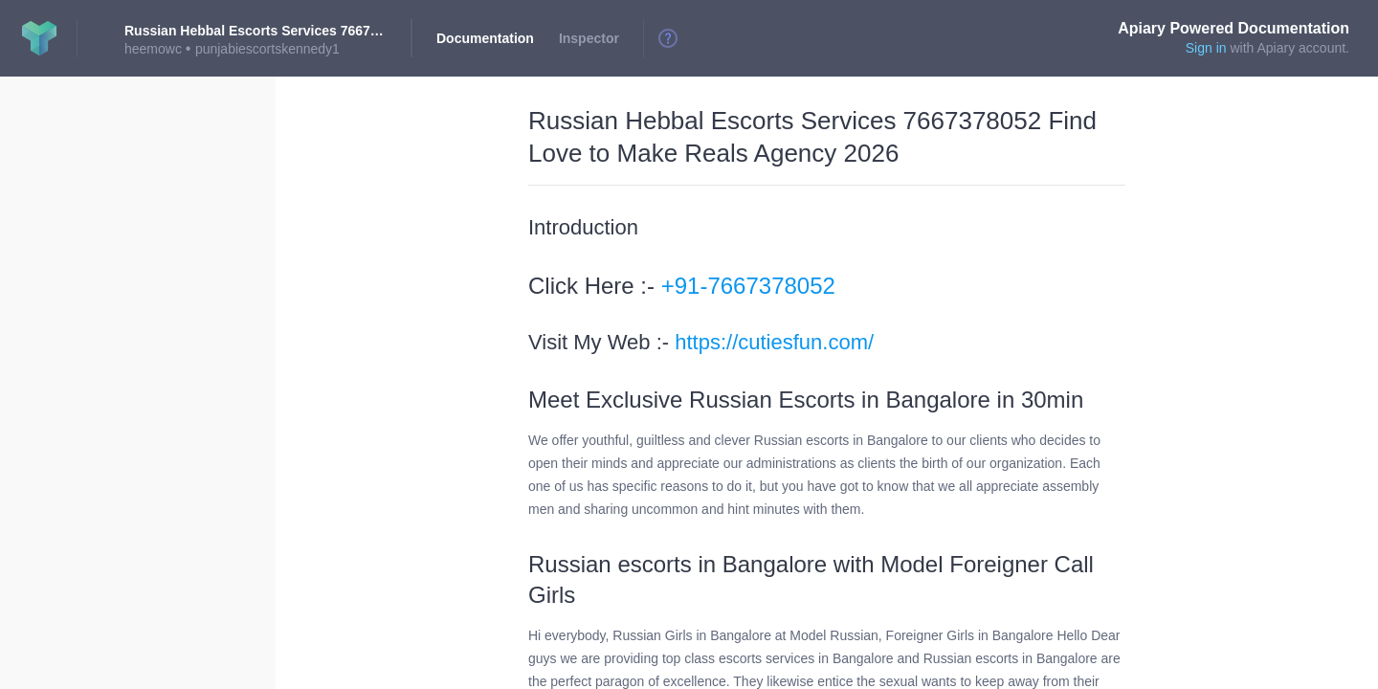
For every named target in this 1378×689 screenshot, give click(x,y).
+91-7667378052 (748, 286)
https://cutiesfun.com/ (774, 342)
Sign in (1206, 48)
